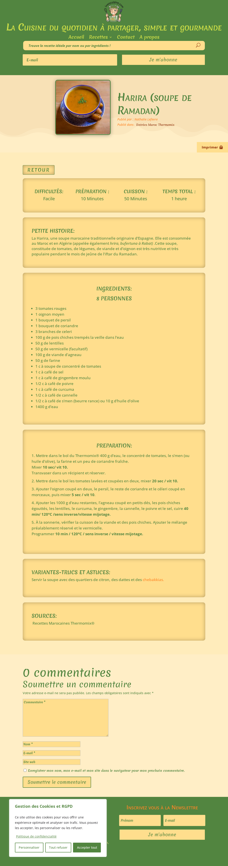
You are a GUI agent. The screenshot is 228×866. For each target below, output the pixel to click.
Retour (38, 170)
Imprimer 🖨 (212, 147)
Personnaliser (29, 847)
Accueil (76, 38)
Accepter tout (87, 847)
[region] (58, 828)
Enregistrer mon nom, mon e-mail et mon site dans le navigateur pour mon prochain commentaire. (106, 770)
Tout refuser (58, 847)
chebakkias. (153, 579)
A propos (149, 38)
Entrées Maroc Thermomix (155, 125)
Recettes (98, 38)
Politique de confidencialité (36, 836)
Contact (126, 38)
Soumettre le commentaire (57, 782)
